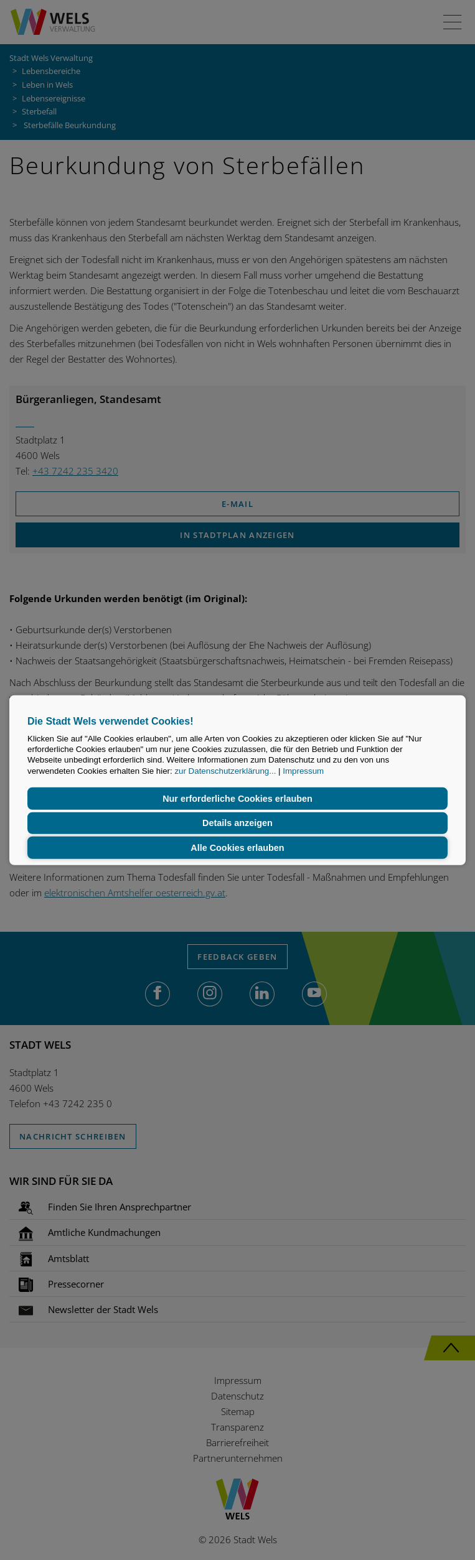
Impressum (303, 770)
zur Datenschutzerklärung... (225, 770)
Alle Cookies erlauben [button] (237, 848)
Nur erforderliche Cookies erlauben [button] (237, 799)
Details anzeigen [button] (237, 823)
